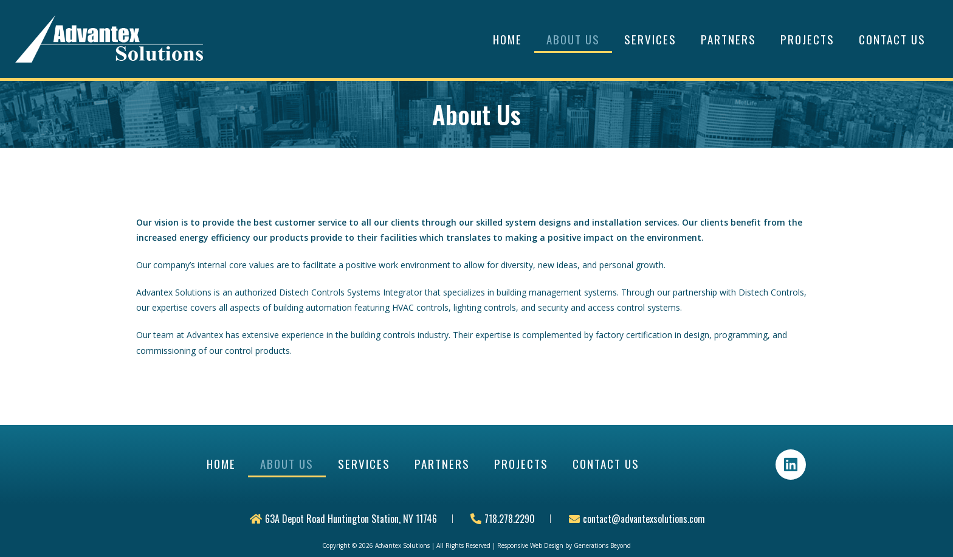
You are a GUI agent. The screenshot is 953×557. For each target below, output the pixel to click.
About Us (573, 38)
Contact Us (892, 38)
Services (650, 38)
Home (507, 38)
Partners (728, 38)
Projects (807, 38)
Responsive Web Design (530, 545)
